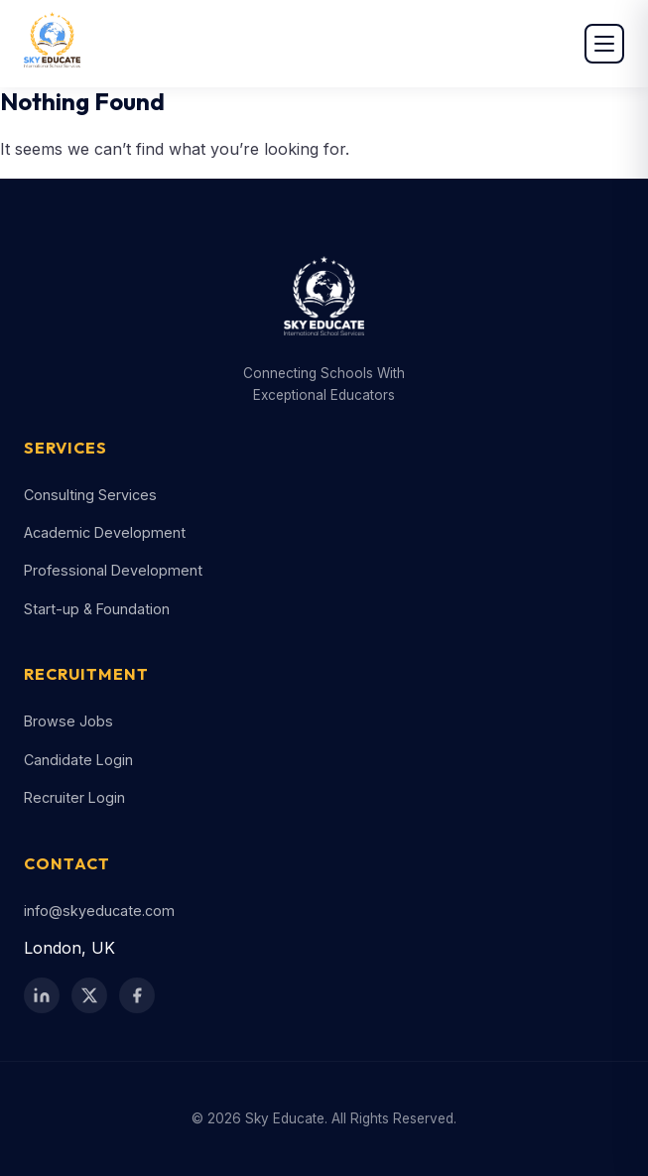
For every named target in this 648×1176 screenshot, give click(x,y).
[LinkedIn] (42, 995)
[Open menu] (604, 44)
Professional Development (113, 570)
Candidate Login (78, 759)
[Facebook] (137, 995)
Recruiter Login (74, 797)
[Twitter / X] (89, 995)
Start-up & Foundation (97, 608)
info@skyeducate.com (99, 910)
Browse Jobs (68, 721)
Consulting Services (90, 494)
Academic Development (105, 532)
